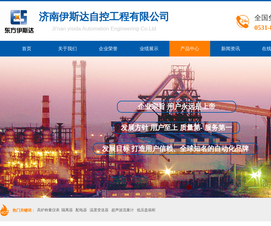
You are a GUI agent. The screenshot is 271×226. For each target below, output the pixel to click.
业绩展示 (149, 48)
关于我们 (67, 48)
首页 (26, 48)
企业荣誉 (108, 48)
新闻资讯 (230, 48)
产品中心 (189, 48)
